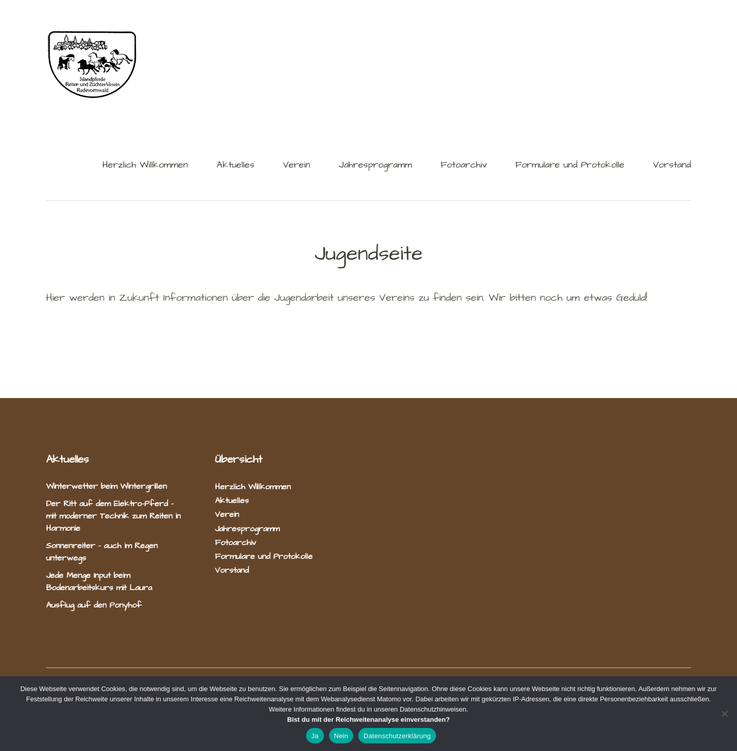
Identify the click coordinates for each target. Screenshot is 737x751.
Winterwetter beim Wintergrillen (108, 486)
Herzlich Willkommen (145, 165)
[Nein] (724, 713)
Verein (296, 165)
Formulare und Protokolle (569, 165)
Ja (314, 736)
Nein (341, 736)
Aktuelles (235, 165)
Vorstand (672, 165)
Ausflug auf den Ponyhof (94, 605)
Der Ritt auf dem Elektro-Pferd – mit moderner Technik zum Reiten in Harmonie (113, 516)
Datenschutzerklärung (396, 736)
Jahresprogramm (375, 165)
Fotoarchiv (464, 165)
